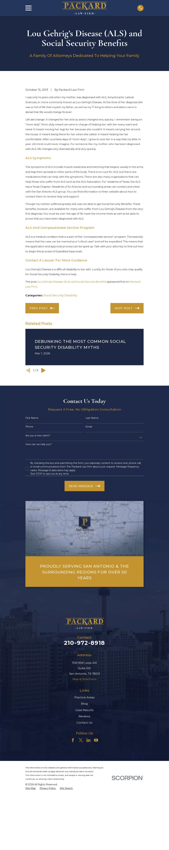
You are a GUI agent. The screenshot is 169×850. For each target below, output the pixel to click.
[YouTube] (96, 740)
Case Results (84, 710)
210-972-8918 (84, 642)
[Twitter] (81, 740)
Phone (29, 426)
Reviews (84, 716)
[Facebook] (73, 740)
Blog (84, 703)
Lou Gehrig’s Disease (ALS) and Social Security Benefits (71, 281)
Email (88, 426)
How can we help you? (38, 444)
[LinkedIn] (88, 740)
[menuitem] (30, 788)
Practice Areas (84, 697)
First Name (31, 418)
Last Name (91, 418)
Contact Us (84, 722)
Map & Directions (84, 679)
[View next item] (43, 370)
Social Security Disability (60, 295)
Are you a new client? (37, 435)
